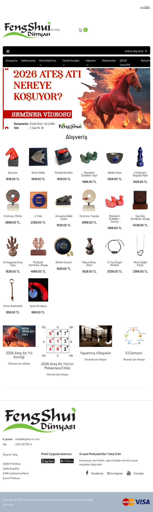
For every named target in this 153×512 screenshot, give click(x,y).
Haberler (91, 62)
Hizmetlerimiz (47, 62)
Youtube (135, 473)
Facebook (94, 473)
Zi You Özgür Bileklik (114, 264)
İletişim (145, 60)
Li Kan (38, 216)
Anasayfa (11, 60)
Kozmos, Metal (13, 216)
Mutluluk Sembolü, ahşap (38, 264)
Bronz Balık (38, 172)
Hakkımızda (28, 60)
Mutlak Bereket (64, 172)
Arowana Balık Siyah (63, 217)
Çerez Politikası (11, 478)
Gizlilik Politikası (12, 463)
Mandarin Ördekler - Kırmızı (114, 218)
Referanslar (109, 60)
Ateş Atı (12, 172)
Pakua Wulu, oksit (89, 264)
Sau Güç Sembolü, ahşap (140, 217)
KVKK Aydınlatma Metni (16, 473)
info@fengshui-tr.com (27, 439)
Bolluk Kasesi (64, 262)
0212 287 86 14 (23, 444)
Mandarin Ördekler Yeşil (89, 174)
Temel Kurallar (70, 62)
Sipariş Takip (10, 454)
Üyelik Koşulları (11, 468)
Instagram (115, 473)
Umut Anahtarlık (12, 305)
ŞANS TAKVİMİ (125, 63)
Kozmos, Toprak (89, 216)
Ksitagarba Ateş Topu (13, 264)
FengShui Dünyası (34, 499)
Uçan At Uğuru (38, 305)
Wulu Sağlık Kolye (140, 264)
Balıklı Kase (115, 172)
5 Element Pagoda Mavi (140, 174)
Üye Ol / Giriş (53, 29)
